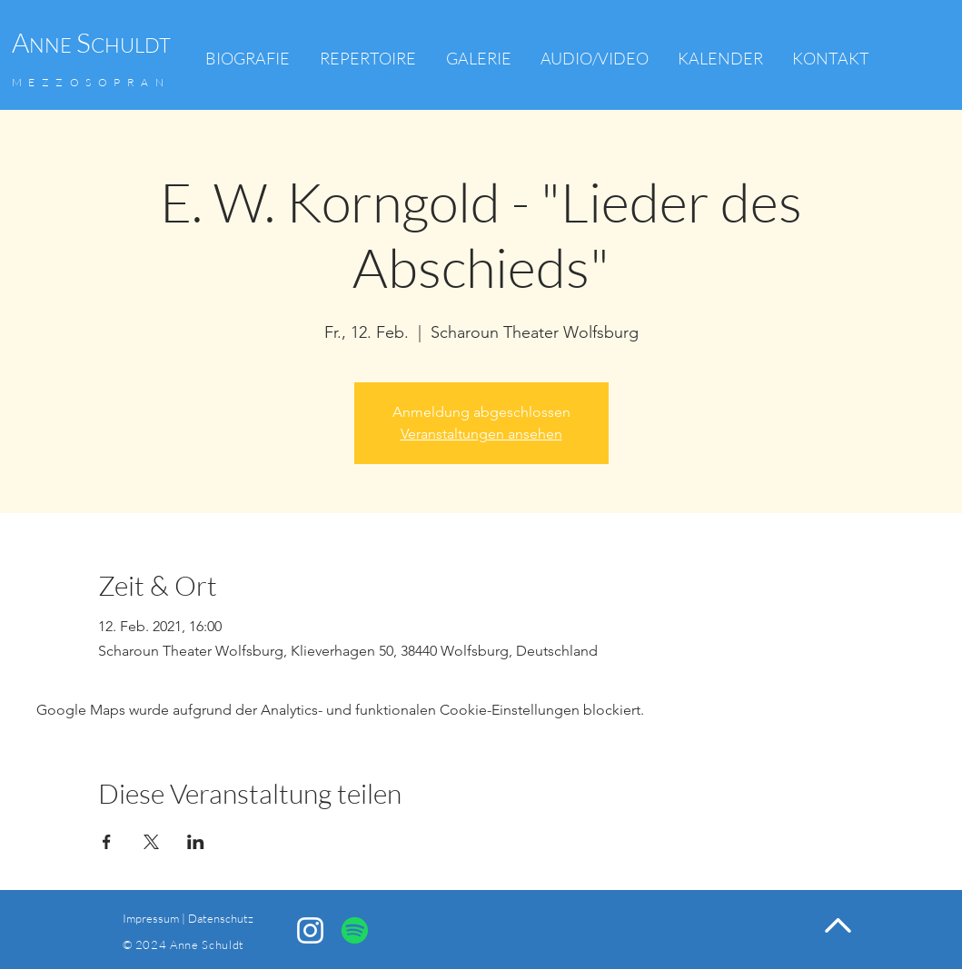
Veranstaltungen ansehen (481, 433)
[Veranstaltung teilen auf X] (151, 842)
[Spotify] (354, 930)
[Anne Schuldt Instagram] (310, 930)
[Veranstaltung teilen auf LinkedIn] (195, 842)
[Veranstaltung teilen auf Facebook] (106, 842)
